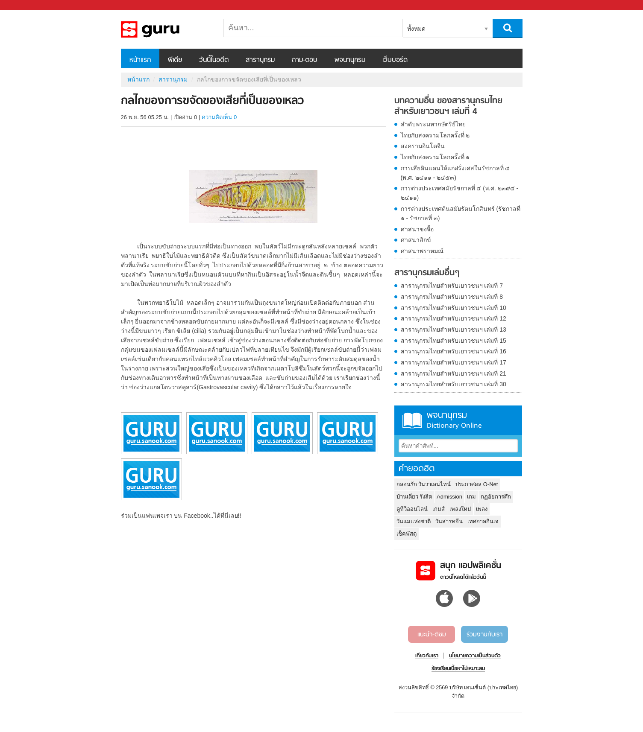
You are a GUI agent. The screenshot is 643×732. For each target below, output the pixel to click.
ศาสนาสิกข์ (416, 239)
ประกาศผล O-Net (476, 484)
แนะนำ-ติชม (431, 635)
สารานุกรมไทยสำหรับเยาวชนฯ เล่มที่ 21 (453, 373)
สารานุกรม (260, 60)
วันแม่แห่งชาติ (413, 521)
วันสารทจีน (449, 521)
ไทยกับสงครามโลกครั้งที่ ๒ (435, 135)
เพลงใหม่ (460, 509)
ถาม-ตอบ (304, 60)
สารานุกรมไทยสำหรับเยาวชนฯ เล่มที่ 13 (453, 329)
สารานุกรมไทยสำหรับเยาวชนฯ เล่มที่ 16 (453, 351)
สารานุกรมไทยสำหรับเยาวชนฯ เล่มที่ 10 (453, 307)
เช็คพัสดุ (406, 534)
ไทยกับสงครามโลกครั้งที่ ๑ (435, 157)
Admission (449, 496)
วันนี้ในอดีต (214, 60)
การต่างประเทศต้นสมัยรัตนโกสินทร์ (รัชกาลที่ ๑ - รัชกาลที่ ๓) (461, 213)
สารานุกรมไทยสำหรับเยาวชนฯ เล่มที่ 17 (453, 362)
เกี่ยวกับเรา (426, 656)
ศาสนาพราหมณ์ (422, 251)
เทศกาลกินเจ (483, 521)
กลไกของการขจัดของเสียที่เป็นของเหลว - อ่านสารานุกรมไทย (166, 29)
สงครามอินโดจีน (423, 146)
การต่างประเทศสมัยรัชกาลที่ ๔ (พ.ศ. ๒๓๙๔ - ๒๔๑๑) (460, 193)
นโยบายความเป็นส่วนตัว (475, 656)
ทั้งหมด (416, 28)
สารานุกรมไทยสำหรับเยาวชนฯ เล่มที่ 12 (453, 318)
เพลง (481, 509)
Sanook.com (25, 5)
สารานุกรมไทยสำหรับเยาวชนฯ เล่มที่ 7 (452, 285)
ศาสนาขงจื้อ (417, 229)
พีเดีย (175, 60)
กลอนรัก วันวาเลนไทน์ (423, 484)
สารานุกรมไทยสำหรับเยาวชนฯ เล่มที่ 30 (453, 384)
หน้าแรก (140, 60)
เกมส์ (438, 509)
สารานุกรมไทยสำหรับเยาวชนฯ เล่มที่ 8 (452, 296)
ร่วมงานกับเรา (484, 635)
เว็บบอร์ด (395, 60)
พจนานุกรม (350, 60)
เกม (471, 496)
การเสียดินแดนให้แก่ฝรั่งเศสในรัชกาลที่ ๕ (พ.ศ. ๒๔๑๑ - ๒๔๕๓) (455, 173)
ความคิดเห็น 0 (219, 117)
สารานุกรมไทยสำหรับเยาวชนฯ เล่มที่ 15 (453, 340)
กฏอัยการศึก (496, 496)
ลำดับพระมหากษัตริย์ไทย (433, 124)
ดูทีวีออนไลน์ (412, 509)
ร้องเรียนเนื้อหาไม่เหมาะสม (458, 669)
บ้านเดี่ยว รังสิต (414, 496)
